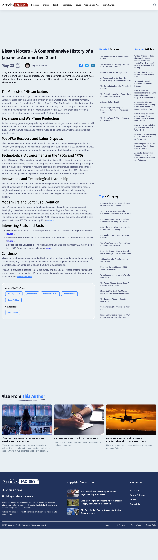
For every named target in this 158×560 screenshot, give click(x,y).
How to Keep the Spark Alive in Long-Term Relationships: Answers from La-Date (144, 127)
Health (55, 5)
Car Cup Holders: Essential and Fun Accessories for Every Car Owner (114, 234)
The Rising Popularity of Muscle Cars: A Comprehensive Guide (114, 100)
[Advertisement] (79, 27)
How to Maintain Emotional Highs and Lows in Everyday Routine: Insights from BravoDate (144, 98)
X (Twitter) (120, 556)
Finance (46, 5)
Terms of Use (134, 556)
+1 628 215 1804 (13, 519)
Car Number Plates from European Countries (115, 252)
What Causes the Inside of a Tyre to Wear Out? (115, 297)
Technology (67, 5)
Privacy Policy (150, 556)
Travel (78, 5)
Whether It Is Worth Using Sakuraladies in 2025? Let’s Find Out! (144, 148)
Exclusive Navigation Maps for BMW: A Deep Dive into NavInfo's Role (115, 343)
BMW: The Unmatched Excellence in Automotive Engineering (115, 244)
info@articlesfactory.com (19, 526)
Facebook (107, 556)
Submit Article (109, 5)
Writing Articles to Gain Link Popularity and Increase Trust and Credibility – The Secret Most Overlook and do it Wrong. (144, 62)
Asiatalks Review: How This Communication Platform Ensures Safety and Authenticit (145, 172)
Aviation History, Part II (110, 107)
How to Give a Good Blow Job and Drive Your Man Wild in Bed (145, 138)
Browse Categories (139, 525)
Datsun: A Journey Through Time (114, 73)
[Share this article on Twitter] (87, 65)
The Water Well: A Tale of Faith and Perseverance (114, 125)
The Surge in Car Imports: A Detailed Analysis (112, 91)
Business (35, 5)
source (50, 314)
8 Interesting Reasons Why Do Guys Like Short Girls (145, 76)
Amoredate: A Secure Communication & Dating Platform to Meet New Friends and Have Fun (145, 113)
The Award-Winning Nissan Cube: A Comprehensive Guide (115, 305)
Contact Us (135, 534)
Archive (133, 529)
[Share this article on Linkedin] (93, 65)
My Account (135, 520)
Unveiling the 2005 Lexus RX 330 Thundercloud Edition (114, 288)
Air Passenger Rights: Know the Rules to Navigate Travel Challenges (114, 82)
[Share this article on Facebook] (81, 65)
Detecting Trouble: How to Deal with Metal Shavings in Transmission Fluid (114, 271)
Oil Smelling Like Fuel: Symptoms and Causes (115, 280)
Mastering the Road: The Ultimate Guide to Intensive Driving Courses (115, 315)
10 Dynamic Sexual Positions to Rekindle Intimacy (144, 86)
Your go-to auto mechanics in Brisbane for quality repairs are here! (114, 223)
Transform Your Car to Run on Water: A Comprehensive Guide (114, 261)
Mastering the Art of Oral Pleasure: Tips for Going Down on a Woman (144, 160)
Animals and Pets (91, 5)
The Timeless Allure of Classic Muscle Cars (113, 325)
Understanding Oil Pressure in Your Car (113, 333)
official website (24, 370)
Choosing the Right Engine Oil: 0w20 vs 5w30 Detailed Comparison (113, 212)
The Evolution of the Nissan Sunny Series (112, 57)
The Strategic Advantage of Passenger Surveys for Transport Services (115, 115)
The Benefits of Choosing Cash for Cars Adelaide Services (114, 66)
